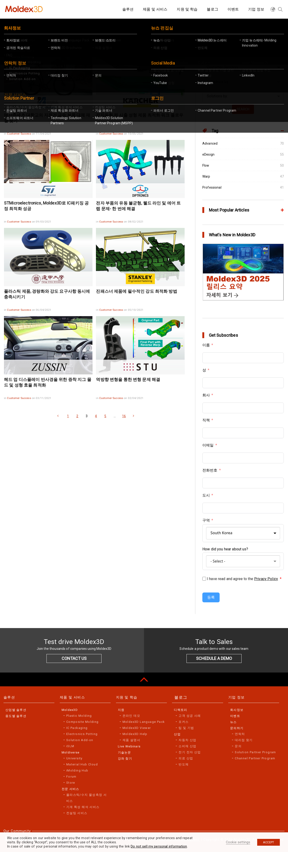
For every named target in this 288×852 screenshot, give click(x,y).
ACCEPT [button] (268, 842)
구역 (206, 520)
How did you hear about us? (225, 549)
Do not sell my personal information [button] (159, 846)
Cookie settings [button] (238, 842)
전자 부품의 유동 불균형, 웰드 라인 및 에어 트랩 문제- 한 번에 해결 (138, 206)
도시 (206, 495)
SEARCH (243, 109)
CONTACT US (74, 658)
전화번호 (210, 470)
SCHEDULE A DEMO (214, 658)
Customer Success (19, 133)
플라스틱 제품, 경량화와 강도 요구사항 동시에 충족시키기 (47, 294)
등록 (211, 597)
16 (124, 416)
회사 (206, 395)
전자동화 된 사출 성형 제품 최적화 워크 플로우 (139, 115)
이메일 (208, 445)
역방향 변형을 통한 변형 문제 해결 (128, 379)
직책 (206, 420)
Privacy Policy (266, 579)
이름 (206, 345)
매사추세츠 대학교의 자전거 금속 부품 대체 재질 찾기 (47, 118)
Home (13, 27)
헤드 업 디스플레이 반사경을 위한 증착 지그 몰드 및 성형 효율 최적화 (47, 382)
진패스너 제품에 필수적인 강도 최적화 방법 (136, 291)
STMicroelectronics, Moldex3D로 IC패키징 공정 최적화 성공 (46, 206)
